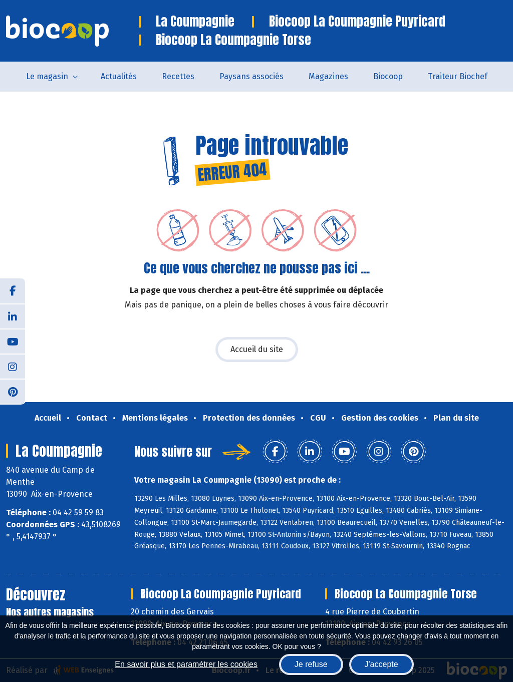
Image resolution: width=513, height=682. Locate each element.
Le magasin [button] (47, 76)
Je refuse (311, 664)
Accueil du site (256, 349)
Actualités (119, 76)
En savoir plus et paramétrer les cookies (186, 664)
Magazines (328, 76)
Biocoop (388, 76)
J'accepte (381, 664)
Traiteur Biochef (457, 76)
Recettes (178, 76)
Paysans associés (251, 76)
